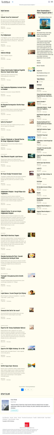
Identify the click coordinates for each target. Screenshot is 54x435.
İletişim (19, 417)
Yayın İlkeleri (48, 417)
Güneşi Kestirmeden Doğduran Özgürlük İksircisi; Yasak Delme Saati (13, 71)
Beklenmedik (3, 233)
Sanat (2, 363)
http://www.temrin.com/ (42, 75)
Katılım (15, 417)
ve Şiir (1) (39, 168)
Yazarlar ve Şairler (4, 102)
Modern (2, 50)
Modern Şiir (3, 254)
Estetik (2, 32)
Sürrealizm (3, 308)
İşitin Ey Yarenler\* (6, 122)
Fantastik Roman (4, 209)
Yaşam (2, 15)
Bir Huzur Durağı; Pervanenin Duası (11, 174)
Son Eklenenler (6, 417)
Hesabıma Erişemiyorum (27, 417)
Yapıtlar (2, 67)
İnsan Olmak (14, 399)
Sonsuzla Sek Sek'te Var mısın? (10, 310)
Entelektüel (3, 171)
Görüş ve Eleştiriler (4, 189)
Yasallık (35, 417)
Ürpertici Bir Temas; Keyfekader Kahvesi (13, 328)
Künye (17, 419)
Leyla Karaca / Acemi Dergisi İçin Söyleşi (13, 293)
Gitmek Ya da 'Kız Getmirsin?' (10, 17)
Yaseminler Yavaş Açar (42, 135)
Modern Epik (3, 346)
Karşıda (38, 193)
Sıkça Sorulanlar (11, 419)
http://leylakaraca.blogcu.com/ (45, 17)
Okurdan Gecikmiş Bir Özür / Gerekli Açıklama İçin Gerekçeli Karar (12, 257)
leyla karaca (3, 26)
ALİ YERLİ (41, 81)
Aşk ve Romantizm (4, 273)
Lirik (1, 291)
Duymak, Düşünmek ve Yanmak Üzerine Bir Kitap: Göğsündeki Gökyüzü (12, 140)
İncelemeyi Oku (14, 410)
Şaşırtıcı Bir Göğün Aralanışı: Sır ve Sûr (13, 349)
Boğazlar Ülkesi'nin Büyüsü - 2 (44, 206)
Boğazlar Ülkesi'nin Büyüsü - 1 (44, 211)
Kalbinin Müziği (5, 53)
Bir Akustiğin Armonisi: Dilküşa (44, 187)
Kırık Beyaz (39, 181)
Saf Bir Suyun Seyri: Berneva (9, 366)
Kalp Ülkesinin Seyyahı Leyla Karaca (11, 156)
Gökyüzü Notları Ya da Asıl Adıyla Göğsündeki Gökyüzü (11, 212)
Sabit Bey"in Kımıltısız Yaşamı (10, 235)
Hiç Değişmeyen (6, 35)
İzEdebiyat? (5, 419)
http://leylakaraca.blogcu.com (43, 73)
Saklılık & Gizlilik (40, 417)
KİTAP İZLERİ (5, 394)
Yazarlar (11, 417)
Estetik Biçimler (4, 154)
